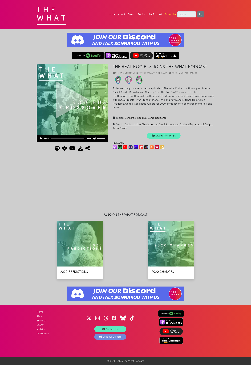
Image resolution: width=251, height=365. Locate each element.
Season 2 (119, 73)
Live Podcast (155, 14)
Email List (42, 320)
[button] (86, 149)
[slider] (67, 138)
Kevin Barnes (120, 128)
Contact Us (110, 329)
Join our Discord (110, 336)
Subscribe (170, 14)
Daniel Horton (133, 124)
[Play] (40, 138)
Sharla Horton (150, 124)
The (52, 13)
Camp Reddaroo (157, 117)
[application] (72, 138)
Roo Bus (141, 117)
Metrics (41, 329)
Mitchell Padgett (204, 124)
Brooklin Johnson (168, 124)
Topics (141, 14)
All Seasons (43, 333)
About (121, 14)
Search (40, 324)
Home (112, 14)
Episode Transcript (164, 135)
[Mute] (94, 138)
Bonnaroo (130, 117)
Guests (131, 14)
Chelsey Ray (186, 124)
